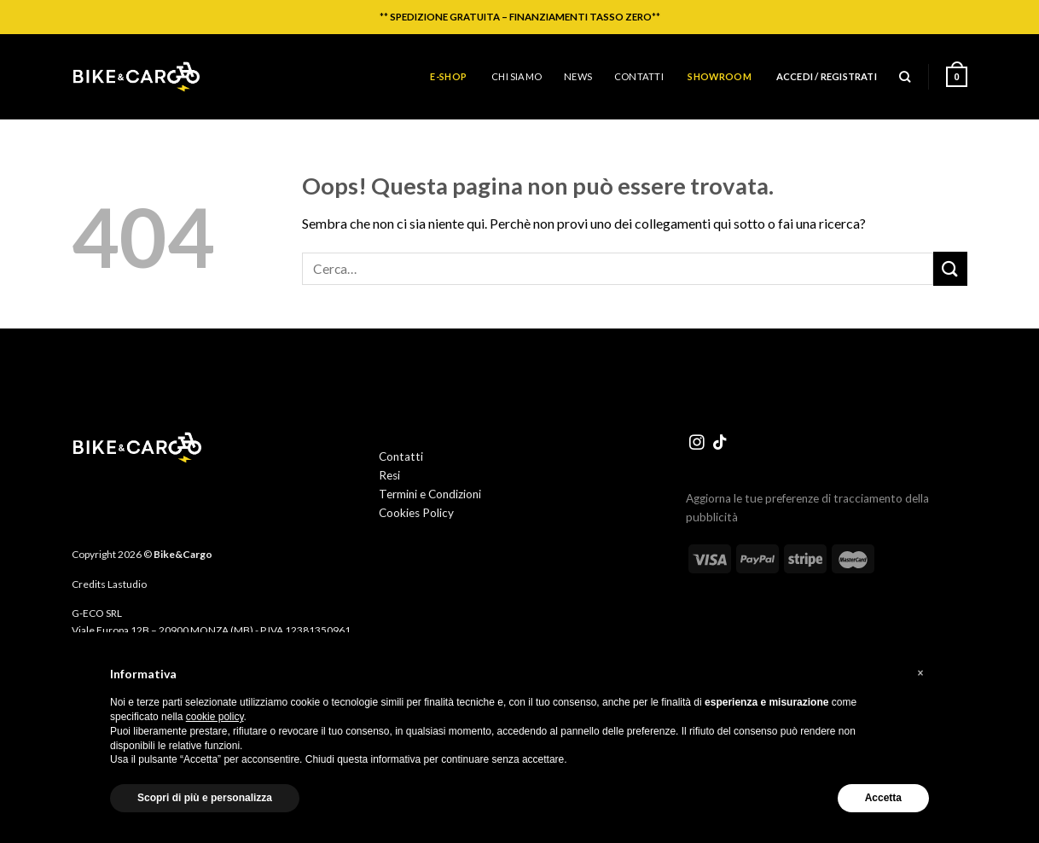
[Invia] (950, 268)
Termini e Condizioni (430, 494)
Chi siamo (516, 76)
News (578, 76)
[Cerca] (904, 76)
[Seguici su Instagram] (697, 443)
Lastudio (127, 584)
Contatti (639, 76)
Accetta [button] (883, 798)
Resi (389, 475)
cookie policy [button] (215, 717)
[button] (920, 673)
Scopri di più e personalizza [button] (204, 798)
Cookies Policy (416, 513)
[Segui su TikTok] (720, 443)
